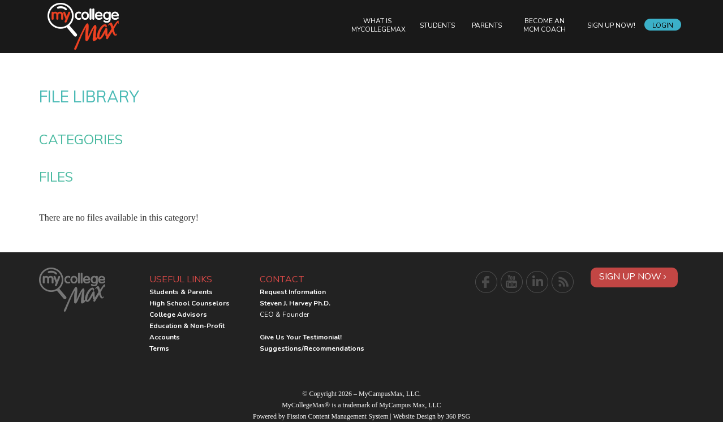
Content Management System (348, 416)
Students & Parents (181, 291)
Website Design (414, 416)
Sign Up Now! (611, 25)
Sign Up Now (632, 276)
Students (437, 25)
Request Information (293, 291)
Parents (487, 25)
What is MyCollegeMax (378, 25)
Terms (159, 348)
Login (662, 25)
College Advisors (178, 314)
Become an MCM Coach (544, 25)
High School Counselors (189, 303)
